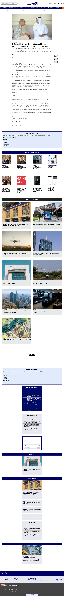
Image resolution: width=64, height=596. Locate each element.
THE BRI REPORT (32, 543)
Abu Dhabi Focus (17, 10)
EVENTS (51, 7)
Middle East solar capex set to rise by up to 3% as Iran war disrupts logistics (32, 422)
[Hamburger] (0, 7)
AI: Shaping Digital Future (52, 10)
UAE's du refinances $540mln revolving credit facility (46, 224)
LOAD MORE (32, 354)
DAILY (5, 139)
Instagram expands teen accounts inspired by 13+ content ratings (52, 189)
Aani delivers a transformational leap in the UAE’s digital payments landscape (21, 168)
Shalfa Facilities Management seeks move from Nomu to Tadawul (47, 311)
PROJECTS (22, 7)
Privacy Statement (6, 591)
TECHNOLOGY (19, 165)
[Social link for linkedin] (61, 3)
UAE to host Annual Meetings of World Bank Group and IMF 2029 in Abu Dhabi (31, 538)
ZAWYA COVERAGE (32, 199)
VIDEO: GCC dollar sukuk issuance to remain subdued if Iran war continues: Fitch (17, 340)
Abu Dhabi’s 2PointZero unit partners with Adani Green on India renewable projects (47, 282)
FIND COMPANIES (58, 7)
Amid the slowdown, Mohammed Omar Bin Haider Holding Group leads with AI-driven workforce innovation (33, 408)
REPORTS (33, 7)
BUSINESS (11, 7)
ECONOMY (16, 7)
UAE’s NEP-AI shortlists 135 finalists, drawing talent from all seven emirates (52, 169)
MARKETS (34, 165)
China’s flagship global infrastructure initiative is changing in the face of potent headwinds (31, 559)
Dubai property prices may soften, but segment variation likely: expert (31, 432)
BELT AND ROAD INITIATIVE (27, 556)
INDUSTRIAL (4, 165)
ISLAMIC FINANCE (26, 514)
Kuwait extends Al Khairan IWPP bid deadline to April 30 (31, 429)
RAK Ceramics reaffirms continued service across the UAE (6, 168)
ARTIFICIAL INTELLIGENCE (52, 165)
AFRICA (6, 145)
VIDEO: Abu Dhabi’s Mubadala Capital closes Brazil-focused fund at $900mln (16, 282)
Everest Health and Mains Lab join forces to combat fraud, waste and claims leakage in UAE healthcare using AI (21, 190)
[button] (32, 589)
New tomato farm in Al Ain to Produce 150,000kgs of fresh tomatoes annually (33, 395)
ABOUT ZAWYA (16, 578)
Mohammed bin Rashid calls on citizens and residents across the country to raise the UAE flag (33, 403)
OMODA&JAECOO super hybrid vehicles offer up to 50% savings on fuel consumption (33, 391)
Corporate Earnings (25, 10)
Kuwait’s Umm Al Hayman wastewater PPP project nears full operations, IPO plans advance (31, 425)
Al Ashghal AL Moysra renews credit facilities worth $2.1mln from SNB (46, 253)
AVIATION (24, 508)
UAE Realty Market (34, 10)
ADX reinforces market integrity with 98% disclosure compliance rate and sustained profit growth (37, 169)
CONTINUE (32, 594)
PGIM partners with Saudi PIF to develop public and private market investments (15, 311)
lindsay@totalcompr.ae (19, 123)
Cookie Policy (14, 591)
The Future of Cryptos (42, 10)
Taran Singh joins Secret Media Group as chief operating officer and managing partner (37, 189)
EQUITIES (34, 309)
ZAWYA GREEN (46, 7)
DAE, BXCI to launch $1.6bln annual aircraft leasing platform (15, 253)
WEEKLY (6, 141)
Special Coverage (10, 10)
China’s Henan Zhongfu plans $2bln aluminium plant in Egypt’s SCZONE (31, 418)
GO (38, 447)
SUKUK (4, 338)
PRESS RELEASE (39, 7)
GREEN (5, 142)
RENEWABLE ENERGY (36, 280)
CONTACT (15, 579)
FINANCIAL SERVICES (6, 223)
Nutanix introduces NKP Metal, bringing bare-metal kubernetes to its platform (33, 399)
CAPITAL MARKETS (4, 7)
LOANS (34, 223)
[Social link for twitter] (58, 3)
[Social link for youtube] (63, 3)
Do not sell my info (32, 579)
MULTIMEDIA (27, 7)
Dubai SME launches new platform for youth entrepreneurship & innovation (31, 535)
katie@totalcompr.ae (29, 123)
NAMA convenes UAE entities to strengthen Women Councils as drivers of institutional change (6, 189)
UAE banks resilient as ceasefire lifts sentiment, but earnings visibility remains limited (15, 225)
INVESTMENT (5, 280)
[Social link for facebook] (60, 3)
